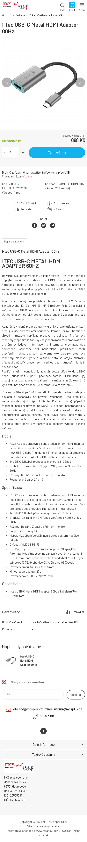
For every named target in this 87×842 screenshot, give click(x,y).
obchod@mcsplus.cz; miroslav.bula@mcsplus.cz (47, 709)
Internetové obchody (20, 830)
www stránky (44, 830)
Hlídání (57, 209)
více (30, 176)
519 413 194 (47, 716)
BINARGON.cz (62, 830)
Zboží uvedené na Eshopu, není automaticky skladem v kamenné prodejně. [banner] (15, 7)
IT (10, 15)
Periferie (20, 15)
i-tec (17, 192)
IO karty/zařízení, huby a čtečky (46, 15)
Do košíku (56, 152)
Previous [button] (7, 82)
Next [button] (80, 82)
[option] (43, 82)
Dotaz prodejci (62, 203)
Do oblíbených (29, 203)
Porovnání (26, 209)
